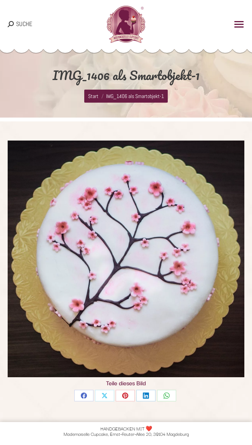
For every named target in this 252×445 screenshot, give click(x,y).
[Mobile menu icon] (239, 24)
